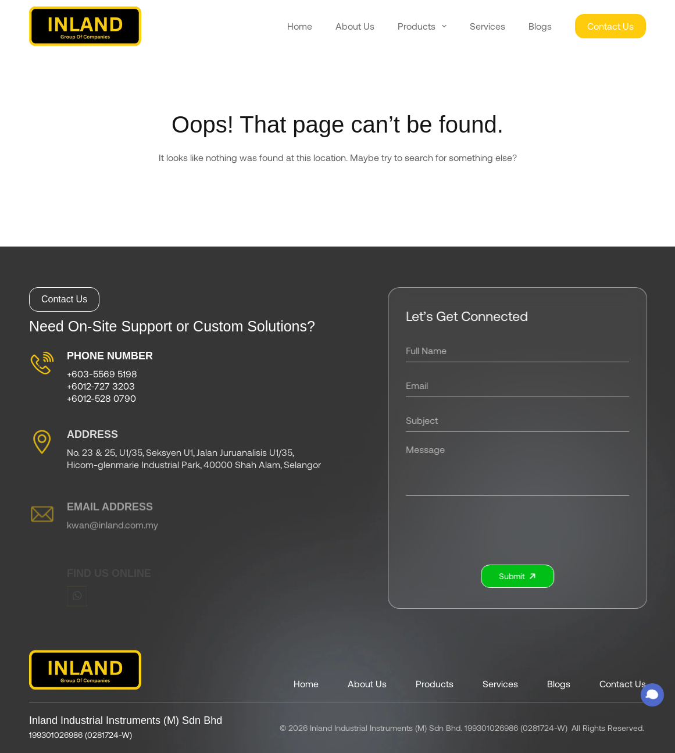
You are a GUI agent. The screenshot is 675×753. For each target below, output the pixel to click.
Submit (522, 576)
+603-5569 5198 (102, 377)
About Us (354, 25)
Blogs (540, 25)
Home (299, 25)
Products (422, 26)
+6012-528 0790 (101, 400)
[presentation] (522, 530)
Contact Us (610, 25)
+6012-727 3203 (101, 388)
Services (487, 25)
